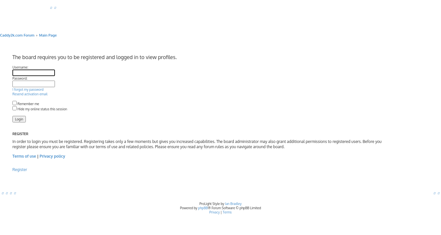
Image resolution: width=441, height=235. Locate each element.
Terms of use (47, 156)
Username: (44, 67)
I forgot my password (51, 89)
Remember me (49, 104)
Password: (43, 78)
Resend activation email (53, 94)
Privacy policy (76, 156)
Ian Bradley (233, 204)
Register (43, 169)
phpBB (203, 208)
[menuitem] (51, 7)
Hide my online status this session (63, 109)
